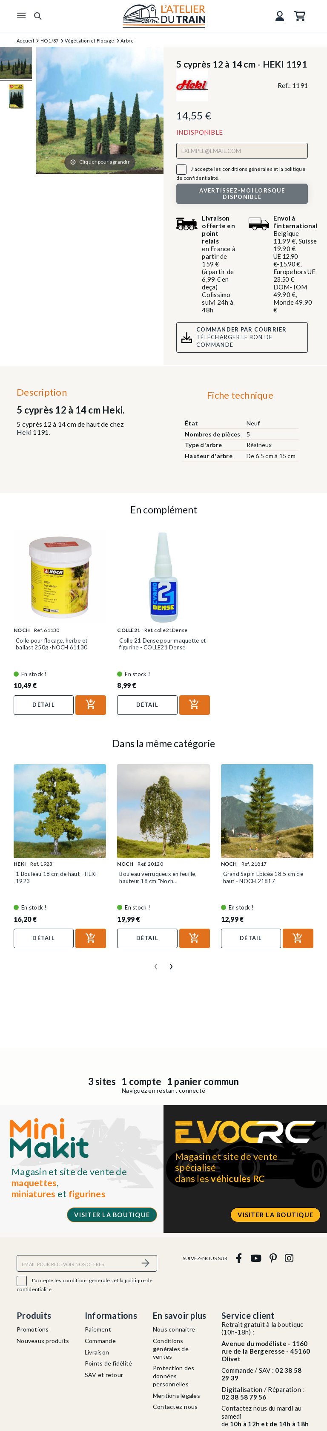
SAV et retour (104, 1374)
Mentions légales (176, 1395)
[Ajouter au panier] (90, 705)
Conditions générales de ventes (171, 1348)
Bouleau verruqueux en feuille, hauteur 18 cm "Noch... (158, 877)
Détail (43, 704)
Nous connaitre (174, 1329)
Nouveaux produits (43, 1340)
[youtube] (255, 1258)
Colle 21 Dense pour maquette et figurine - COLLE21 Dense (162, 644)
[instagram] (289, 1258)
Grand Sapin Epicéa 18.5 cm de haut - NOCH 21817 (263, 877)
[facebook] (239, 1258)
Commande (100, 1340)
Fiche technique (240, 395)
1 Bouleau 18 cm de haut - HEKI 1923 (56, 877)
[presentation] (156, 963)
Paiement (98, 1329)
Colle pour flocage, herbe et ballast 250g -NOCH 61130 (51, 644)
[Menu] (21, 15)
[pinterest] (273, 1258)
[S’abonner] (145, 1263)
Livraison (97, 1352)
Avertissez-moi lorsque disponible (242, 193)
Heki (24, 432)
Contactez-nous (175, 1406)
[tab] (239, 397)
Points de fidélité (108, 1363)
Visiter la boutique (112, 1214)
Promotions (33, 1329)
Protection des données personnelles (174, 1376)
